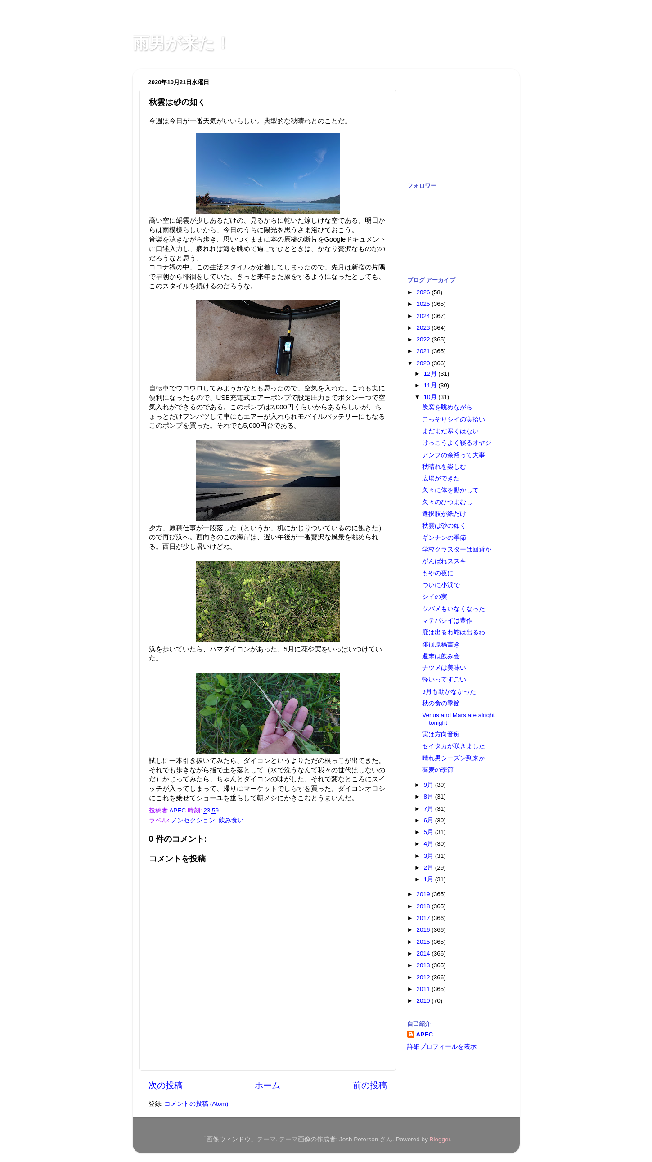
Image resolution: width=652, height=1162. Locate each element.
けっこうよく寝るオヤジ (456, 443)
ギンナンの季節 (444, 537)
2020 (424, 363)
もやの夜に (438, 573)
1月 (429, 879)
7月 (429, 808)
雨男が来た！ (182, 43)
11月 (431, 385)
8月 (429, 796)
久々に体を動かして (450, 490)
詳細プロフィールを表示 (442, 1046)
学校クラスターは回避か (456, 549)
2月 (429, 867)
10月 (431, 397)
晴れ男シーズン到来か (453, 758)
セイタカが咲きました (453, 746)
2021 (424, 351)
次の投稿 (165, 1085)
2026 (424, 292)
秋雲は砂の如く (444, 525)
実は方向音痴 (441, 734)
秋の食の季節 (441, 703)
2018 (424, 906)
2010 (424, 1000)
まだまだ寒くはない (450, 431)
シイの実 (434, 596)
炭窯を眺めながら (447, 407)
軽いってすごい (444, 679)
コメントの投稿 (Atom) (196, 1103)
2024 (424, 316)
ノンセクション (193, 820)
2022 (424, 339)
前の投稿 (370, 1085)
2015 (424, 941)
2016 (424, 929)
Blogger (440, 1139)
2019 (424, 894)
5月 (429, 832)
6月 (429, 820)
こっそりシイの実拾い (453, 419)
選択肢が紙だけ (444, 514)
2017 (424, 918)
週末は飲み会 (441, 656)
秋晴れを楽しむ (444, 466)
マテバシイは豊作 (447, 620)
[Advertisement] (452, 121)
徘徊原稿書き (441, 644)
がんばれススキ (444, 561)
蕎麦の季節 (438, 770)
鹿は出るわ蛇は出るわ (453, 632)
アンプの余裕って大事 (453, 455)
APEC (424, 1034)
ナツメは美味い (444, 667)
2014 (424, 953)
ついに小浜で (441, 585)
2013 (424, 965)
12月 (431, 373)
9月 (429, 784)
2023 (424, 327)
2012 (424, 977)
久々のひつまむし (447, 502)
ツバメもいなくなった (453, 609)
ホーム (267, 1085)
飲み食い (231, 820)
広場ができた (441, 478)
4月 (429, 843)
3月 (429, 855)
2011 (424, 989)
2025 (424, 304)
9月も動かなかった (449, 691)
